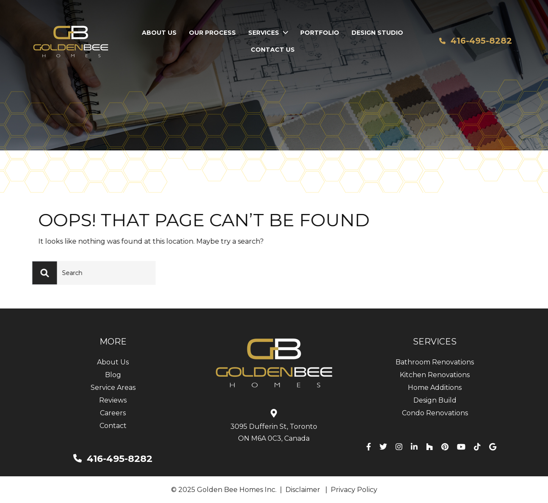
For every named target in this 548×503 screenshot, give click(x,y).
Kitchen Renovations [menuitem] (435, 375)
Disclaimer (302, 490)
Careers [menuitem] (113, 413)
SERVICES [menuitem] (435, 341)
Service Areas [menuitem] (113, 388)
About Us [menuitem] (159, 32)
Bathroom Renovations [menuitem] (435, 362)
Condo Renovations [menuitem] (435, 413)
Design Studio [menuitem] (377, 32)
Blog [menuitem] (113, 375)
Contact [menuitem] (113, 426)
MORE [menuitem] (113, 341)
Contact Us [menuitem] (273, 49)
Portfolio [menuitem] (319, 32)
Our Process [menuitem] (212, 32)
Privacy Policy (354, 490)
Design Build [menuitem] (435, 400)
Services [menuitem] (263, 32)
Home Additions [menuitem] (435, 388)
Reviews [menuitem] (113, 400)
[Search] (53, 273)
